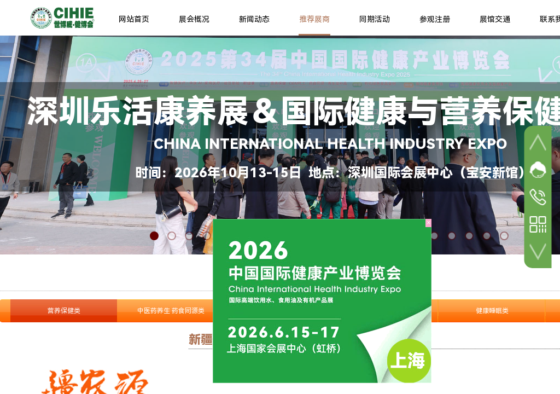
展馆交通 (495, 19)
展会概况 (194, 19)
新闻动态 (254, 19)
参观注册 (434, 19)
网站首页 (134, 19)
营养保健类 (64, 311)
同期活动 (374, 19)
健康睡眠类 (492, 311)
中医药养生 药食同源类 (171, 311)
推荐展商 (314, 19)
